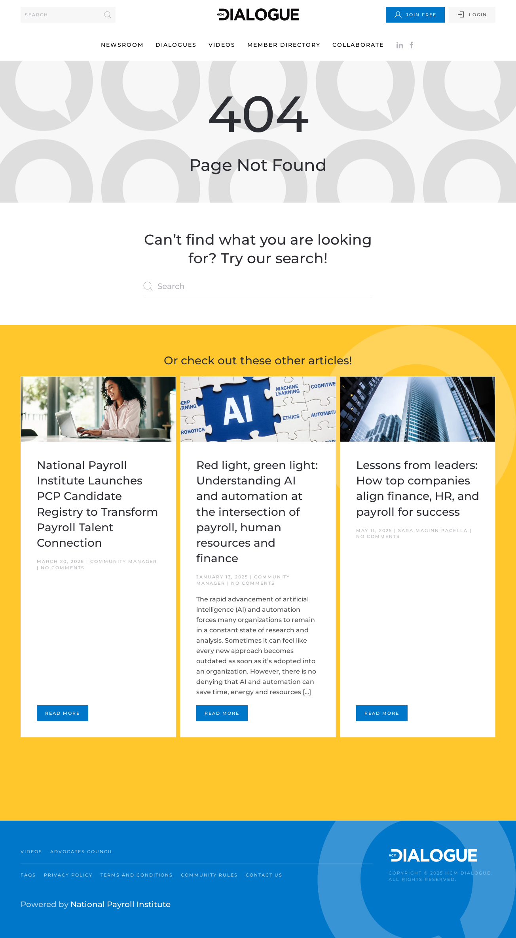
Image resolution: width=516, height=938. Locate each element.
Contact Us (264, 875)
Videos (222, 44)
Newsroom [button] (122, 44)
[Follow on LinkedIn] (400, 44)
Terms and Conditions (137, 875)
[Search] (68, 15)
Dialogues (176, 44)
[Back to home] (258, 14)
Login (472, 15)
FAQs (28, 875)
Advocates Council (82, 851)
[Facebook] (411, 44)
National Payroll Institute (120, 904)
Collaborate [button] (358, 44)
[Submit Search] (108, 15)
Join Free (415, 15)
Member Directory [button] (284, 44)
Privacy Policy (68, 875)
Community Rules (209, 875)
